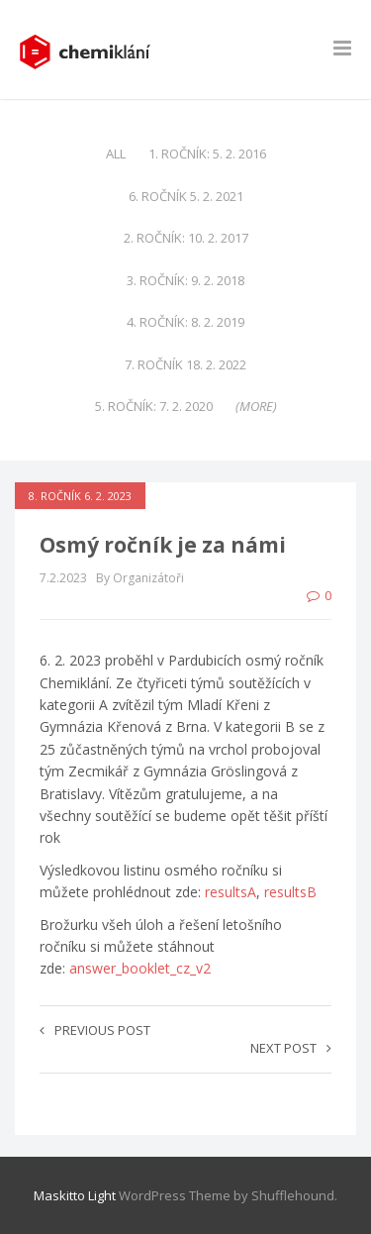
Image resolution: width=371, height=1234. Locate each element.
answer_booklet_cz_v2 (140, 968)
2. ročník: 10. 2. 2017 (186, 238)
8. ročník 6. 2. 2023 (80, 495)
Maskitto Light (75, 1195)
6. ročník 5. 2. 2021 (186, 196)
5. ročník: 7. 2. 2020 (154, 406)
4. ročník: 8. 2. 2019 (185, 322)
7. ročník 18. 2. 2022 (185, 364)
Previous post (95, 1030)
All (116, 153)
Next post (290, 1048)
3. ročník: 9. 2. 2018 (185, 280)
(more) (256, 406)
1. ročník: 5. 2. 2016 (207, 153)
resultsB (290, 891)
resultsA (230, 891)
